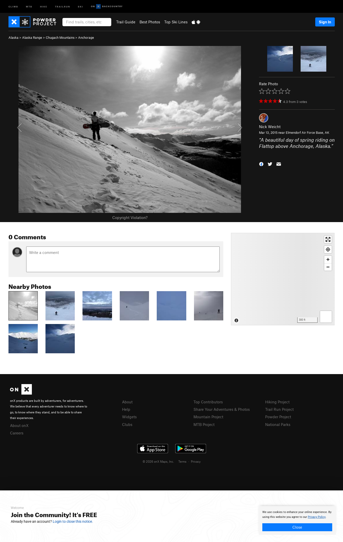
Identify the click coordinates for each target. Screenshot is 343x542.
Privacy (196, 461)
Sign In (325, 22)
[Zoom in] (328, 259)
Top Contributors (208, 402)
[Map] (282, 279)
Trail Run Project (279, 409)
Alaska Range (32, 37)
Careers (16, 433)
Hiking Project (277, 402)
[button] (261, 164)
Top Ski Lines (176, 22)
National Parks (277, 424)
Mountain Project (208, 416)
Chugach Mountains (60, 37)
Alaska (13, 37)
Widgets (129, 416)
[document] (297, 520)
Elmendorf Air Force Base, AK (307, 132)
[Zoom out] (328, 267)
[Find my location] (328, 249)
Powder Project (278, 416)
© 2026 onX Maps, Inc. (158, 461)
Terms (182, 461)
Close (297, 527)
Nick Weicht (270, 126)
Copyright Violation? (129, 217)
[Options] (326, 316)
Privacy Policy (317, 517)
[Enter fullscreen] (328, 239)
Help (126, 409)
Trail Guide (125, 22)
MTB (29, 6)
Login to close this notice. (73, 521)
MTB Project (204, 424)
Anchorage (86, 37)
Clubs (127, 424)
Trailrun (62, 6)
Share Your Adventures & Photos (221, 409)
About (127, 402)
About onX (19, 425)
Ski (80, 6)
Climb (13, 6)
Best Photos (150, 22)
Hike (43, 6)
